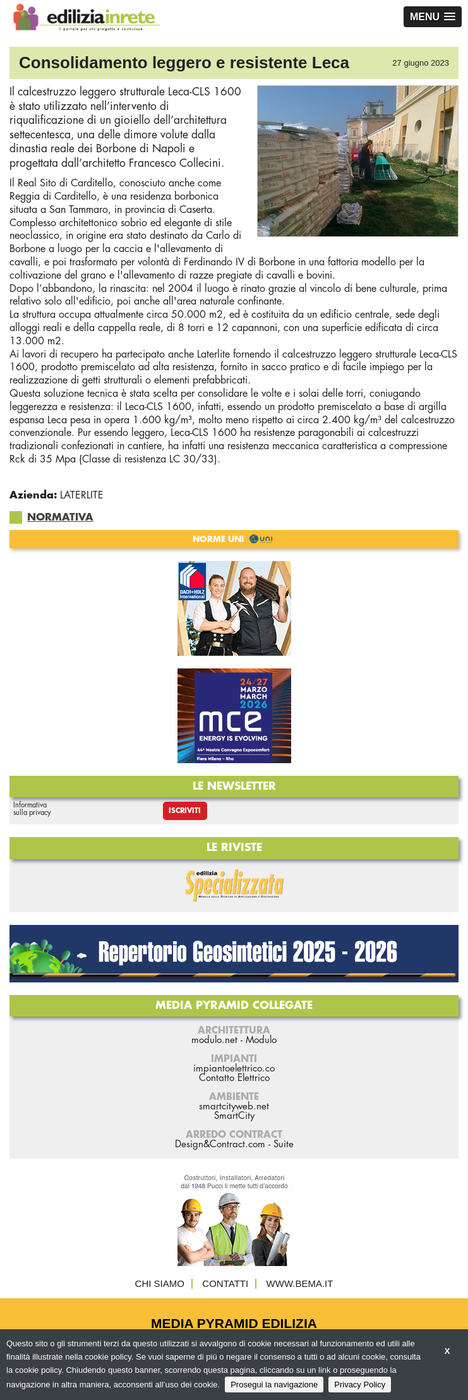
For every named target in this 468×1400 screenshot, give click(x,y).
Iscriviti (185, 810)
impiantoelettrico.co (234, 1068)
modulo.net (214, 1040)
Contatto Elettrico (234, 1078)
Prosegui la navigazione (274, 1384)
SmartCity (234, 1116)
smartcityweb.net (234, 1106)
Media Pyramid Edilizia (234, 1323)
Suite (283, 1144)
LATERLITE (82, 495)
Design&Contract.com (220, 1144)
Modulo (261, 1040)
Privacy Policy (359, 1384)
